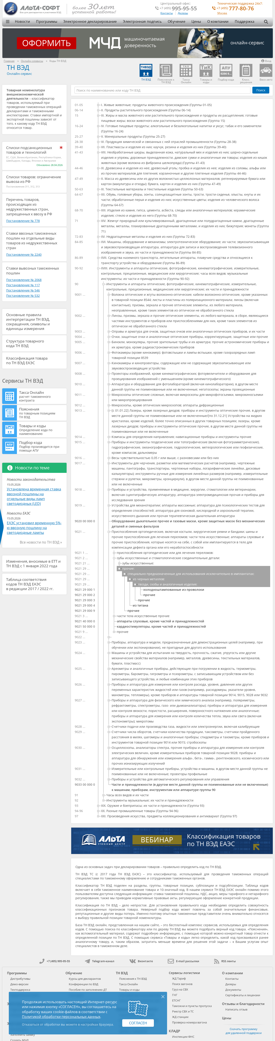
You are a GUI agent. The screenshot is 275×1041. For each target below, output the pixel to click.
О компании (218, 21)
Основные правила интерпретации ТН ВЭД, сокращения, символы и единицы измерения (28, 321)
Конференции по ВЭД (83, 984)
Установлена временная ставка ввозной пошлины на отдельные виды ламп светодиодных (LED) (34, 496)
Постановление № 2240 (24, 254)
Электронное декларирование (90, 21)
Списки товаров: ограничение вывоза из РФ (33, 179)
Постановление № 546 (23, 290)
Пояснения (42, 413)
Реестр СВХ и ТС (183, 1011)
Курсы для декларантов (85, 979)
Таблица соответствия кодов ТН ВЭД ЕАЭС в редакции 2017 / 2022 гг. (29, 584)
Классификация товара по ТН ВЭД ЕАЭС (26, 360)
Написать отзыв (236, 1009)
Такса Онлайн (42, 396)
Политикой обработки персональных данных (61, 1016)
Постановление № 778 (23, 221)
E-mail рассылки (183, 961)
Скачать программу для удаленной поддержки (244, 1031)
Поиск (260, 90)
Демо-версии (19, 984)
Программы (46, 21)
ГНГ (174, 995)
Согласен (138, 1023)
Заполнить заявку (22, 1035)
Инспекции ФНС (183, 1037)
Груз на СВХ (180, 989)
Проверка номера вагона (189, 1022)
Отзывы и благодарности (243, 1003)
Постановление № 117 (23, 285)
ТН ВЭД (18, 67)
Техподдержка (20, 990)
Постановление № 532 (23, 296)
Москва (222, 13)
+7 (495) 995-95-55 (54, 961)
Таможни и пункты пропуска (192, 1006)
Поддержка (245, 21)
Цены (196, 21)
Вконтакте (141, 961)
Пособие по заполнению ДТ (88, 990)
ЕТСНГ (176, 1000)
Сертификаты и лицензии (242, 995)
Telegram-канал (99, 961)
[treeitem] (183, 105)
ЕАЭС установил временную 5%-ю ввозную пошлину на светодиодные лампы (34, 527)
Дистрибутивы (20, 979)
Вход (266, 61)
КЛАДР (174, 1031)
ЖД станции (180, 1017)
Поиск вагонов (182, 984)
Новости (22, 21)
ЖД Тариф (179, 978)
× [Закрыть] (163, 996)
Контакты (166, 13)
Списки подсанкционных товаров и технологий (29, 150)
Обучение (176, 21)
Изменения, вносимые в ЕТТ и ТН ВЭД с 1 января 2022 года (33, 563)
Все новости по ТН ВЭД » (41, 542)
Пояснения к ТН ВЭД (133, 979)
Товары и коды (42, 429)
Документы (233, 990)
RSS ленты (225, 961)
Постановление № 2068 (24, 280)
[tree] (172, 460)
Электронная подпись (142, 21)
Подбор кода (42, 446)
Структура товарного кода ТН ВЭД (25, 343)
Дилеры (183, 13)
